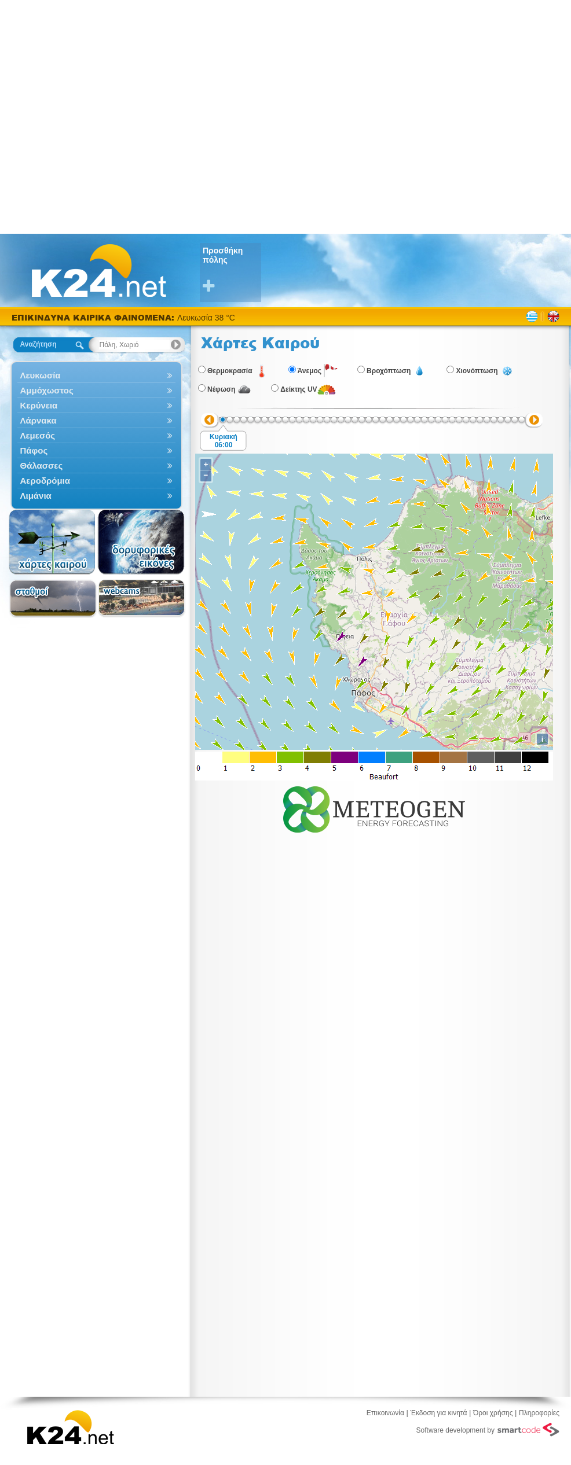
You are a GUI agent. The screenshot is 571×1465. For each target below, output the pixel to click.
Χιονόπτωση (476, 371)
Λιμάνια (96, 495)
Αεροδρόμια (96, 480)
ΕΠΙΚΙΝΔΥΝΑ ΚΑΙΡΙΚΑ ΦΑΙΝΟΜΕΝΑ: (94, 317)
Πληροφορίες (539, 1413)
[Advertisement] (116, 116)
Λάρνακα (96, 420)
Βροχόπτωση (389, 371)
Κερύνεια (96, 405)
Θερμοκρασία (229, 371)
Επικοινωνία (385, 1413)
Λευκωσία (96, 375)
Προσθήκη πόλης (232, 270)
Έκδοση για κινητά (439, 1413)
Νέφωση (221, 389)
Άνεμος (310, 371)
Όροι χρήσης (493, 1413)
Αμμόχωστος (96, 390)
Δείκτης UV (298, 389)
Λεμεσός (96, 435)
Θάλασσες (96, 465)
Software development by (487, 1430)
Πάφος (96, 450)
